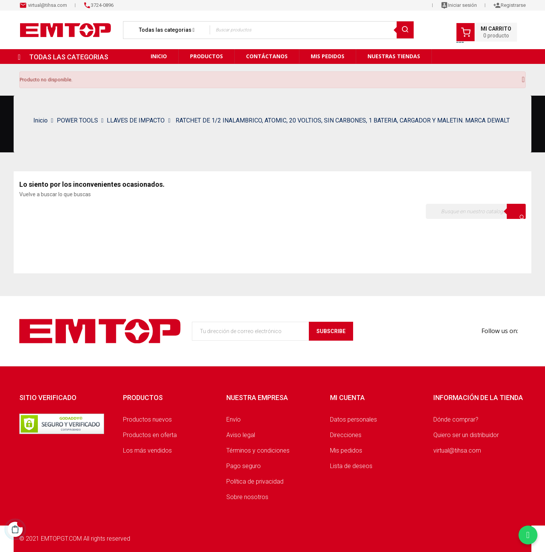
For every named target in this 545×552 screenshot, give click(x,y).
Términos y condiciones (258, 450)
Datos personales (353, 419)
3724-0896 (102, 5)
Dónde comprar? (455, 419)
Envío (233, 419)
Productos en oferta (150, 435)
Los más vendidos (147, 450)
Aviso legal (240, 435)
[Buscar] (476, 211)
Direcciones (345, 435)
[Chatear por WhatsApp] (528, 535)
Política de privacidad (254, 481)
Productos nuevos (147, 419)
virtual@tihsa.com (47, 5)
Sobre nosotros (247, 497)
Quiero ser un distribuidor (466, 435)
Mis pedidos (346, 450)
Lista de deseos (351, 466)
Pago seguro (243, 466)
